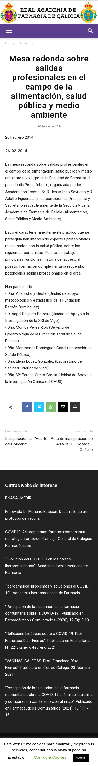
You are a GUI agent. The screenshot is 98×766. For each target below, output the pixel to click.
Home (9, 43)
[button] (9, 31)
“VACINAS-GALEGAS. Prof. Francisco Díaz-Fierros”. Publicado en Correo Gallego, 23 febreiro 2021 (47, 668)
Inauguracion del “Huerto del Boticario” (26, 441)
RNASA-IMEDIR (18, 498)
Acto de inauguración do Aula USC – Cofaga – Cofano (72, 444)
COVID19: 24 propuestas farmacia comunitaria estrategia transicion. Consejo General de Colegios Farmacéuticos (48, 538)
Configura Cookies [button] (50, 757)
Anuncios (26, 43)
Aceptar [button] (81, 757)
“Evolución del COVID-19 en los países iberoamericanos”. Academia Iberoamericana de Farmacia (46, 566)
